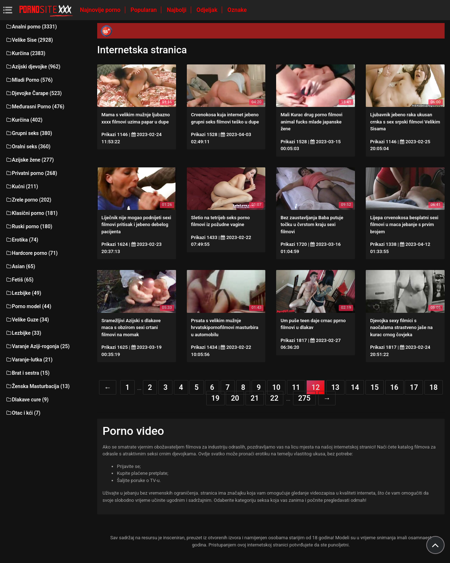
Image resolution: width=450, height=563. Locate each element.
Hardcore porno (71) (31, 253)
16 (394, 387)
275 (304, 398)
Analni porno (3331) (31, 27)
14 (355, 387)
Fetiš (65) (19, 280)
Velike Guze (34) (27, 320)
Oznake (237, 9)
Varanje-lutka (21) (29, 359)
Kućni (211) (21, 186)
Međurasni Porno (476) (34, 106)
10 (276, 387)
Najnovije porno (101, 9)
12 (315, 387)
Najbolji (177, 9)
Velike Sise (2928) (29, 40)
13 (335, 387)
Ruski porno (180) (28, 226)
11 (296, 387)
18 (433, 387)
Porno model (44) (28, 306)
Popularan (144, 9)
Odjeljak (208, 9)
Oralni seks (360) (27, 146)
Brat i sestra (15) (27, 373)
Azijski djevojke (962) (32, 66)
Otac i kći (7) (22, 413)
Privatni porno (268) (31, 173)
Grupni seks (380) (28, 133)
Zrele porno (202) (28, 200)
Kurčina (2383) (25, 53)
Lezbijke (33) (23, 333)
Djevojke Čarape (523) (33, 93)
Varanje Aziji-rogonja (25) (37, 346)
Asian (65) (20, 266)
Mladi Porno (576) (29, 80)
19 (215, 398)
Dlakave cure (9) (27, 399)
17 (414, 387)
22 (274, 398)
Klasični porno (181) (31, 213)
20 (235, 398)
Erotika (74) (21, 240)
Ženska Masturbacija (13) (37, 386)
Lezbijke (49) (23, 293)
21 (255, 398)
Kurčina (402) (23, 120)
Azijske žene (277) (29, 160)
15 (374, 387)
